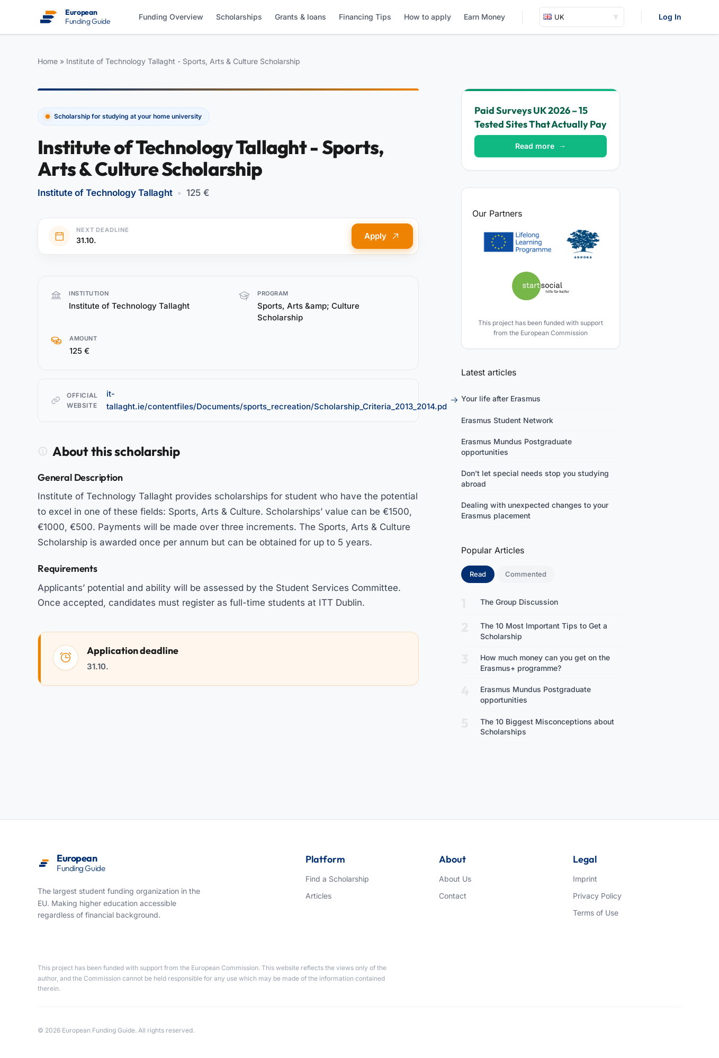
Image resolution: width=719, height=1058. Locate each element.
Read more (540, 145)
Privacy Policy (597, 895)
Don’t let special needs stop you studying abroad (535, 478)
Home (48, 61)
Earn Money (484, 16)
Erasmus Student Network (507, 420)
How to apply (427, 16)
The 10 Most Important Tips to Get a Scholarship (543, 631)
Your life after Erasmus (501, 398)
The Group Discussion (519, 601)
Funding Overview (171, 16)
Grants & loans (300, 16)
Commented (525, 574)
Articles (318, 895)
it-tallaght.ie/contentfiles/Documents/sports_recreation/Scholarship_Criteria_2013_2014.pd (282, 400)
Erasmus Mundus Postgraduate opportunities (516, 446)
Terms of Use (595, 912)
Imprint (585, 878)
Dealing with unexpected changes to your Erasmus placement (534, 510)
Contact (452, 895)
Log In (670, 16)
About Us (455, 878)
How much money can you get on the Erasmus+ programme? (545, 663)
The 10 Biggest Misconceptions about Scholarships (547, 727)
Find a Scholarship (337, 878)
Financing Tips (365, 16)
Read (482, 573)
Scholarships (239, 16)
